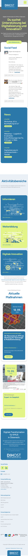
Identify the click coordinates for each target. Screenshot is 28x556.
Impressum (8, 548)
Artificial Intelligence (9, 405)
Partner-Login (19, 548)
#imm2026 (14, 81)
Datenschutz (13, 548)
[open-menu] (25, 2)
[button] (2, 553)
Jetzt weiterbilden (7, 244)
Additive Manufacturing (10, 347)
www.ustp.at (3, 489)
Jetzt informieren (7, 217)
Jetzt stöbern (6, 272)
